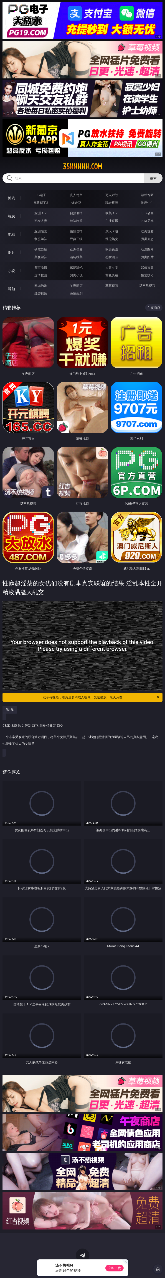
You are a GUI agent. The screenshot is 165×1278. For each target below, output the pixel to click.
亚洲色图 (76, 249)
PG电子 (41, 195)
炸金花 (76, 202)
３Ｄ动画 (147, 213)
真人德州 (76, 195)
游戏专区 (147, 195)
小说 (11, 270)
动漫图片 (147, 249)
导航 (11, 288)
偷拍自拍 (76, 231)
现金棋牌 (111, 202)
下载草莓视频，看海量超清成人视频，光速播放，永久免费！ (100, 697)
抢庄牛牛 (147, 202)
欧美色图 (111, 249)
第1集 (10, 709)
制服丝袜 (40, 239)
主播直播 (111, 221)
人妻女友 (111, 267)
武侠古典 (147, 267)
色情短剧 (76, 293)
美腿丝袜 (40, 257)
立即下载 (114, 1268)
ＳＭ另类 (147, 221)
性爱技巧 (147, 275)
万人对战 (111, 195)
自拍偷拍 (76, 213)
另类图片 (147, 257)
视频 (11, 216)
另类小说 (76, 275)
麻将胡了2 (40, 202)
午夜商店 (76, 285)
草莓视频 (111, 285)
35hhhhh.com (82, 166)
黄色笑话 (111, 275)
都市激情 (40, 267)
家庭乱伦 (76, 267)
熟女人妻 (40, 221)
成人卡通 (111, 231)
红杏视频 (40, 293)
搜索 (153, 178)
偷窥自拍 (40, 249)
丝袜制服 (76, 221)
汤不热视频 (147, 285)
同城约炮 (40, 285)
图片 (11, 252)
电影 (11, 234)
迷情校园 (40, 275)
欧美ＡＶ (111, 213)
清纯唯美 (76, 257)
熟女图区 (111, 257)
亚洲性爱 (40, 231)
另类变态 (147, 239)
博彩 (11, 198)
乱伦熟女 (111, 239)
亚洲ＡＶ (40, 213)
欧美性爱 (147, 231)
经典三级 (76, 239)
